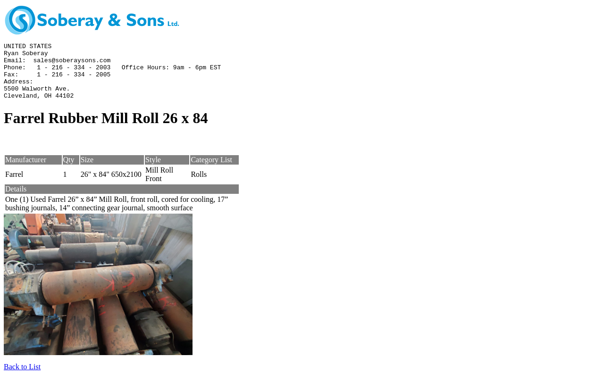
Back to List (22, 378)
